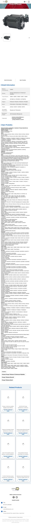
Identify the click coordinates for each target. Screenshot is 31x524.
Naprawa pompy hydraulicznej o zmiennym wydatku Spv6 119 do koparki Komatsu (23, 477)
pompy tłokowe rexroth (8, 377)
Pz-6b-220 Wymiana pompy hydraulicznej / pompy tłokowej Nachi (8, 477)
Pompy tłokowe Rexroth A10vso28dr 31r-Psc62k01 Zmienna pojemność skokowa (23, 453)
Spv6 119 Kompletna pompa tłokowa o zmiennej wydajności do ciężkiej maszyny (8, 453)
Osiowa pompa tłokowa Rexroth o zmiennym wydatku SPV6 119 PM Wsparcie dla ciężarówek (23, 430)
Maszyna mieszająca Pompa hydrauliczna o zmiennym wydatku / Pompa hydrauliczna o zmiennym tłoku (8, 430)
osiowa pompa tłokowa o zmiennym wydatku (13, 374)
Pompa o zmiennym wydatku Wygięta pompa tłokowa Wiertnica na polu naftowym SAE (8, 407)
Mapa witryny (20, 517)
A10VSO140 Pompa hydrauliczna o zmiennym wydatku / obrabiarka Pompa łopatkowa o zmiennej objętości (23, 407)
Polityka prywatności (12, 517)
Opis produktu (23, 80)
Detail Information (8, 80)
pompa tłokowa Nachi (7, 380)
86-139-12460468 (7, 504)
